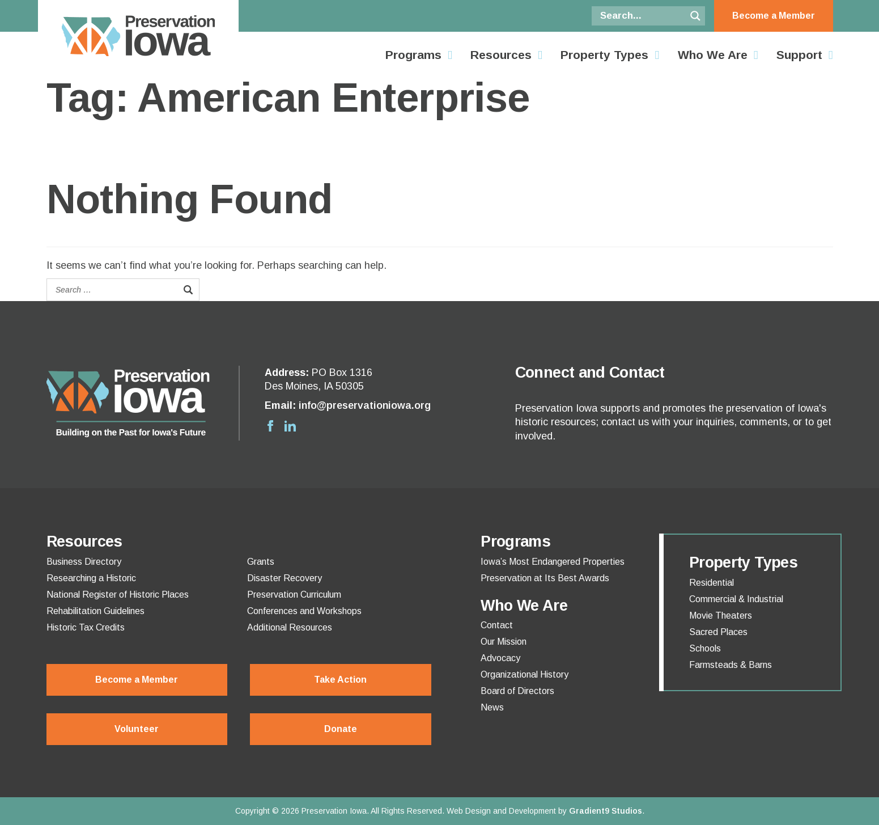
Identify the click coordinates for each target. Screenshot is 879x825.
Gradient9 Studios (605, 810)
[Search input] (641, 16)
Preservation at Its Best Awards (545, 578)
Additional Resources (289, 627)
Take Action (340, 679)
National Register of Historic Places (117, 594)
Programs (413, 55)
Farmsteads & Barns (730, 665)
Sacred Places (718, 632)
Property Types (604, 55)
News (492, 707)
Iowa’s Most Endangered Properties (553, 561)
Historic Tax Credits (85, 627)
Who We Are (713, 55)
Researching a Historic (91, 578)
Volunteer (136, 729)
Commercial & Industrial (736, 599)
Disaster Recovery (284, 578)
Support (799, 55)
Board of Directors (517, 691)
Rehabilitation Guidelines (95, 611)
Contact (497, 625)
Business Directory (83, 561)
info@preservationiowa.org (365, 405)
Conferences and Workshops (304, 611)
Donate (340, 729)
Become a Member (773, 15)
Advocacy (500, 658)
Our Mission (503, 641)
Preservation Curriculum (294, 594)
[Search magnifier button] (695, 16)
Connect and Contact (590, 372)
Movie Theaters (720, 615)
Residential (711, 582)
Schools (705, 648)
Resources (501, 55)
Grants (260, 561)
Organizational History (524, 674)
